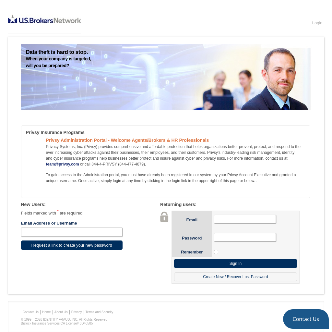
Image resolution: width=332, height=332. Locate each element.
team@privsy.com (62, 164)
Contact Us (31, 312)
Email (191, 219)
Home (46, 312)
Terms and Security (99, 312)
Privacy (76, 312)
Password (192, 238)
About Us (61, 312)
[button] (306, 319)
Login (317, 22)
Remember (192, 252)
